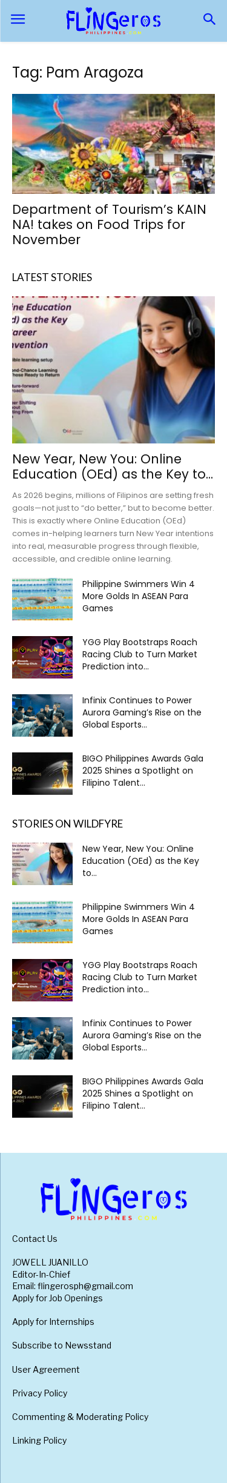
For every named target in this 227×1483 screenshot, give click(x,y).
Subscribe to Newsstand (61, 1345)
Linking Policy (39, 1440)
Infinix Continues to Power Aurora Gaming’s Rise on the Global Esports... (142, 712)
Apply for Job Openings (57, 1298)
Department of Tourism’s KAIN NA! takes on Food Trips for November (109, 224)
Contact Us (35, 1238)
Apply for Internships (53, 1321)
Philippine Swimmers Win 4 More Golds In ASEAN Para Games (138, 596)
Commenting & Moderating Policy (80, 1417)
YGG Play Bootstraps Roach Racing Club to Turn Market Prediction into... (139, 654)
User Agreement (46, 1369)
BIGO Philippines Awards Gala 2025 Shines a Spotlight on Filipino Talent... (142, 770)
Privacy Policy (39, 1393)
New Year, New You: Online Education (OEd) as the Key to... (112, 466)
